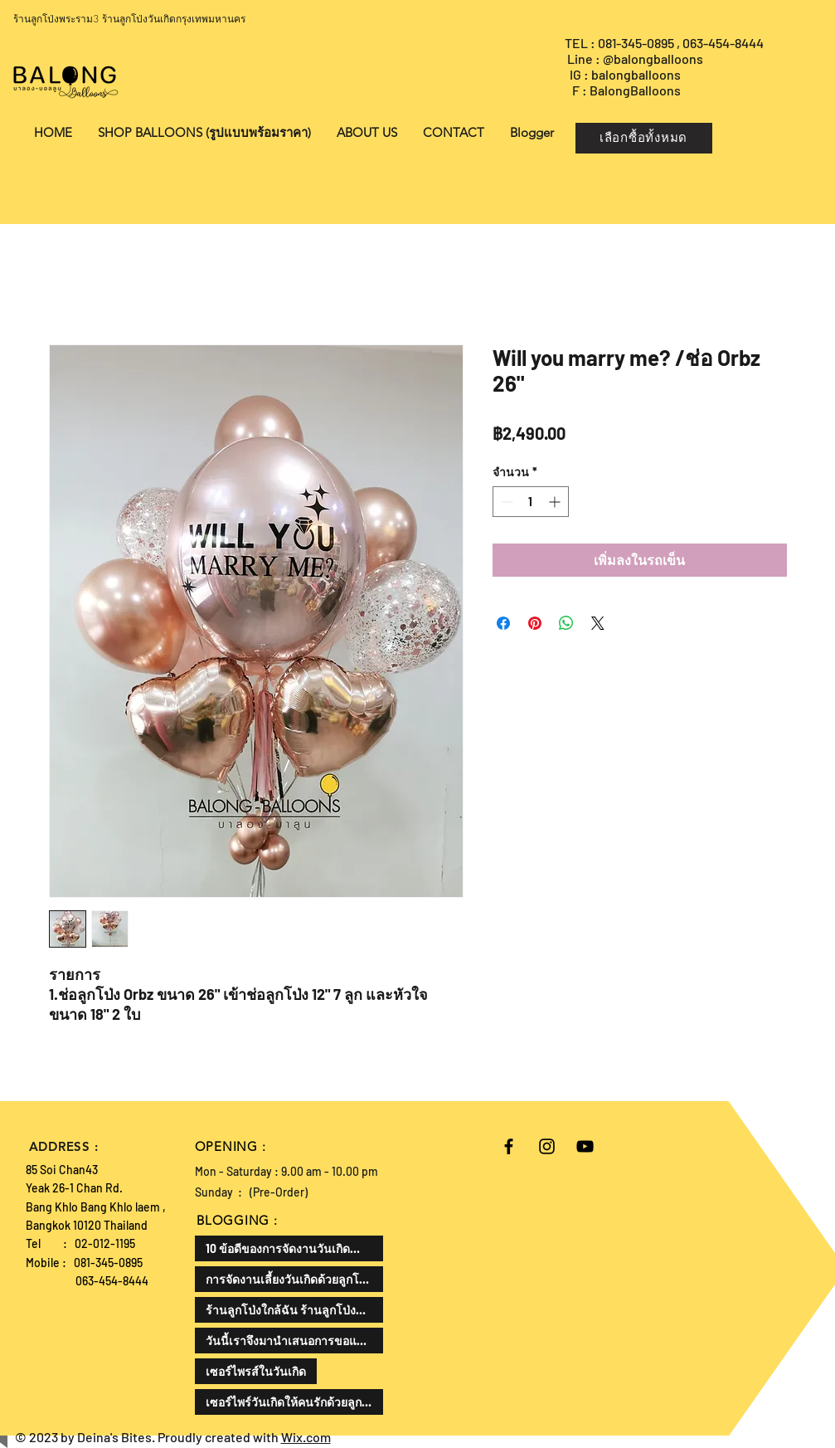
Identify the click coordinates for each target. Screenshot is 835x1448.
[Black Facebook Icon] (508, 1146)
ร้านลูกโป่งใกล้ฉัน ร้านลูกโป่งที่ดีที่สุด (294, 1310)
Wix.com (306, 1437)
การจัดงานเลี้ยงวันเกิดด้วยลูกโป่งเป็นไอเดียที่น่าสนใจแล (294, 1279)
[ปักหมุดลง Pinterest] (535, 623)
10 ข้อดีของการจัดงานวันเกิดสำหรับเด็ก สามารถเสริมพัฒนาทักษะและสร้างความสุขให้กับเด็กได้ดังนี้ (294, 1248)
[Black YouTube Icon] (585, 1146)
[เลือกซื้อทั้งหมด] (643, 138)
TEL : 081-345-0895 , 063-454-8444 (665, 43)
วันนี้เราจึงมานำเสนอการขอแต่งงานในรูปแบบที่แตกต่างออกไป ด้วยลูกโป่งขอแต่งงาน (294, 1340)
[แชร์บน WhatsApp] (566, 623)
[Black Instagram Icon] (546, 1146)
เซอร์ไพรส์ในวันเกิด (256, 1371)
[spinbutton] (531, 501)
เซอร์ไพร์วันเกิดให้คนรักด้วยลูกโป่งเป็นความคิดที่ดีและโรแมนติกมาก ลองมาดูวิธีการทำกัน (294, 1402)
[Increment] (556, 501)
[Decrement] (505, 501)
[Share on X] (598, 623)
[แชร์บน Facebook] (503, 623)
